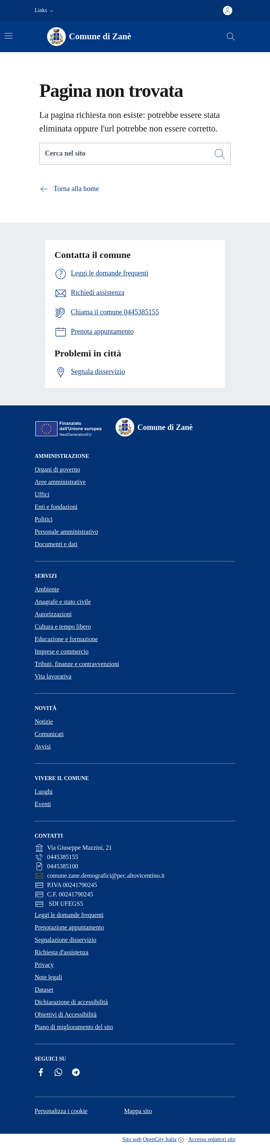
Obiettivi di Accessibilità (65, 1014)
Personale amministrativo (66, 531)
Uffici (42, 494)
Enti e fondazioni (56, 506)
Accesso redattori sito (211, 1139)
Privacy (44, 964)
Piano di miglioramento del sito (74, 1027)
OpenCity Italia (160, 1139)
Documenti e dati (56, 544)
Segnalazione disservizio (65, 939)
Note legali (48, 977)
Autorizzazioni (53, 614)
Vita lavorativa (53, 676)
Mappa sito (138, 1111)
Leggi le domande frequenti (69, 915)
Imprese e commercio (62, 651)
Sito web (131, 1139)
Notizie (44, 721)
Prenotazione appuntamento (69, 927)
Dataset (44, 989)
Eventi (43, 804)
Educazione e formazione (66, 639)
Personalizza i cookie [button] (61, 1111)
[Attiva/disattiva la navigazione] (8, 35)
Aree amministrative (60, 482)
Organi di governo (57, 469)
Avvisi (43, 746)
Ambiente (47, 589)
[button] (45, 10)
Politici (44, 519)
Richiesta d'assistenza (61, 952)
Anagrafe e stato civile (63, 601)
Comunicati (49, 734)
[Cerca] (219, 154)
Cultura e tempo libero (63, 626)
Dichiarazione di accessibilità (71, 1002)
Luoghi (44, 791)
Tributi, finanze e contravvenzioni (77, 664)
